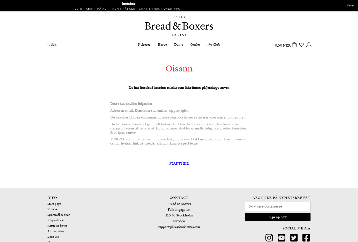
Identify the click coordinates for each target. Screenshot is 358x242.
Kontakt (53, 209)
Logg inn (53, 236)
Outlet (195, 44)
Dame (178, 44)
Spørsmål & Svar (58, 214)
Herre (162, 44)
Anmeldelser (56, 231)
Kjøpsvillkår (55, 220)
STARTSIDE (179, 163)
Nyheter (144, 44)
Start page (54, 203)
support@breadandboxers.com (179, 226)
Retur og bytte (57, 225)
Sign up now (278, 217)
